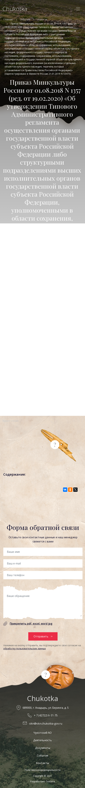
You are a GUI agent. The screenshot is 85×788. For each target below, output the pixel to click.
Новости (42, 19)
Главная (8, 19)
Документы (42, 748)
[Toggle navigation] (78, 9)
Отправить (41, 636)
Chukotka (14, 9)
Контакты (42, 763)
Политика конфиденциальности (43, 770)
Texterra (50, 781)
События (25, 19)
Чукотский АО (42, 733)
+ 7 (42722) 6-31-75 (46, 715)
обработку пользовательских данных (24, 648)
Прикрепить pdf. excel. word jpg (31, 623)
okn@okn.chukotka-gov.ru (45, 723)
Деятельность (42, 740)
